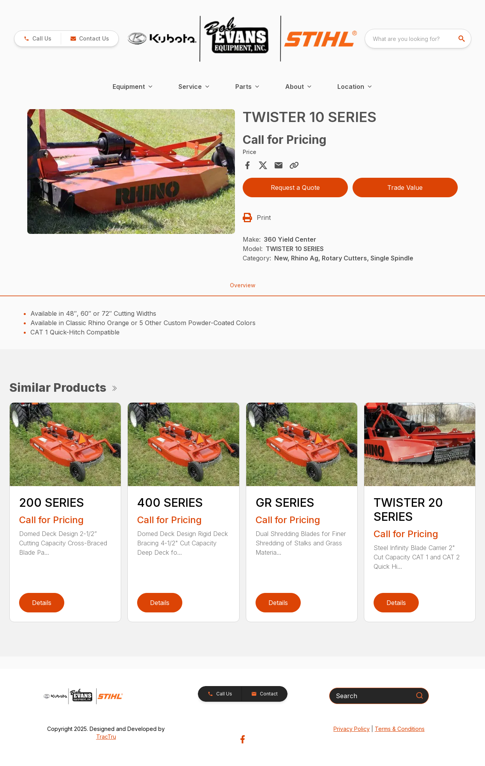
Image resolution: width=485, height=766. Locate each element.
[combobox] (418, 38)
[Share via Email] (278, 165)
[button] (89, 38)
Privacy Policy (351, 728)
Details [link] (41, 603)
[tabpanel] (131, 172)
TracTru (106, 736)
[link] (37, 38)
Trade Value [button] (405, 187)
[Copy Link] (294, 165)
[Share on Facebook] (247, 165)
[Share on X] (263, 165)
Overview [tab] (243, 285)
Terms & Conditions (400, 728)
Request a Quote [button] (295, 187)
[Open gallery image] (131, 171)
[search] (462, 39)
